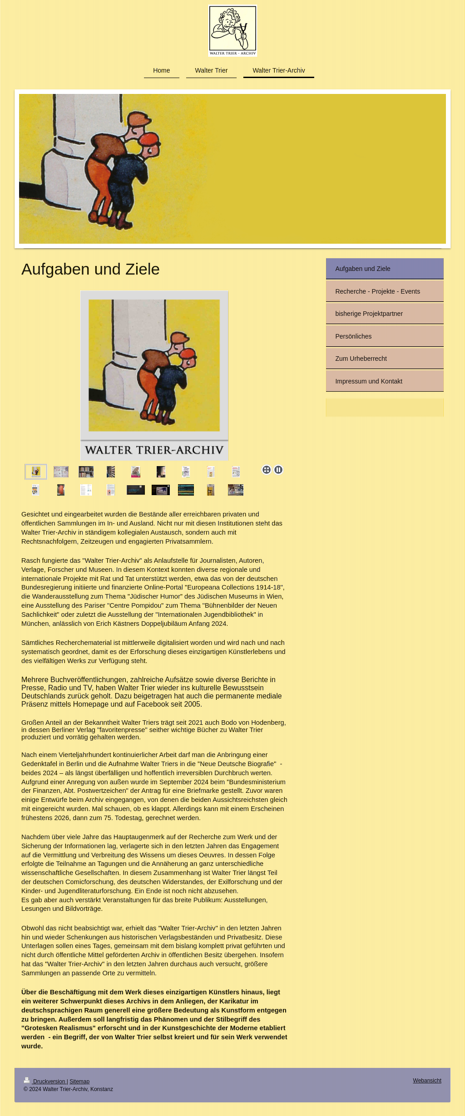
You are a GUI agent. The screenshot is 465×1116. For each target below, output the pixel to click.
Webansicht (427, 1080)
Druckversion (45, 1081)
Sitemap (79, 1081)
